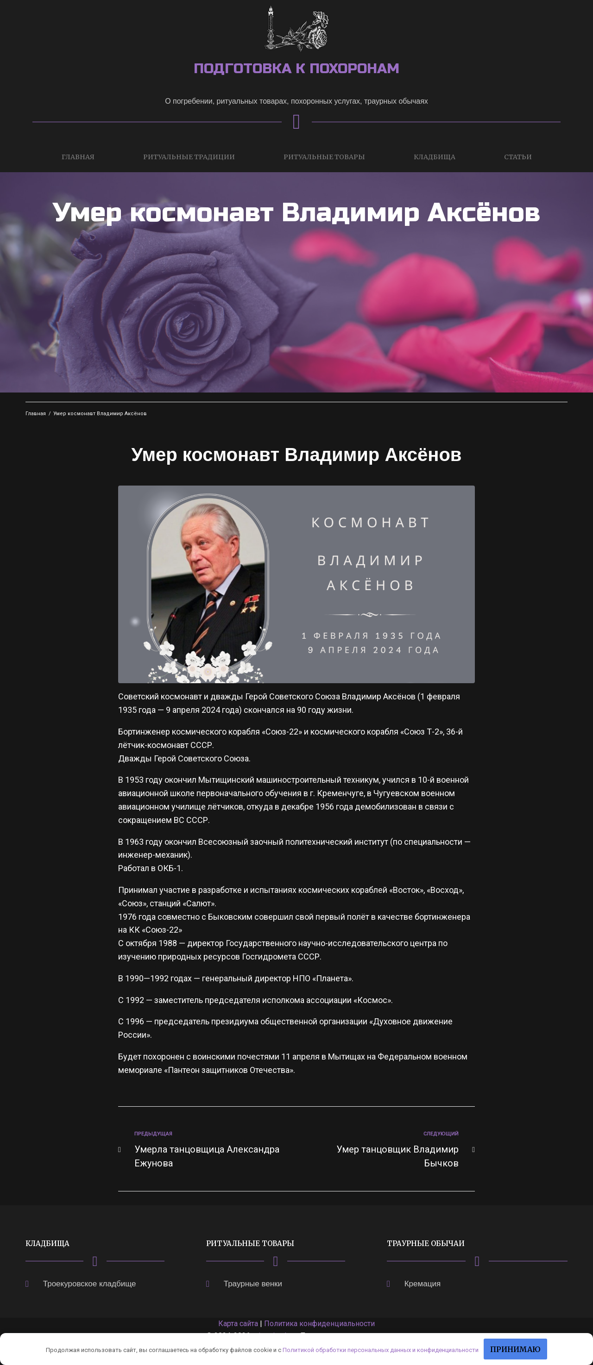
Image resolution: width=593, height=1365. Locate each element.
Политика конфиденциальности (319, 1323)
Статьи (518, 157)
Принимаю (515, 1349)
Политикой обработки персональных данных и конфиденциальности (381, 1349)
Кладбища (434, 157)
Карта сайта (238, 1323)
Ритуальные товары (324, 157)
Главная (78, 157)
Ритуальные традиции (189, 157)
